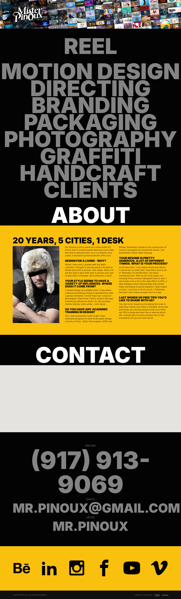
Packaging (90, 122)
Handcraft (90, 173)
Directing (90, 88)
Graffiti (90, 156)
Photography (90, 139)
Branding (90, 105)
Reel (90, 46)
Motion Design (90, 71)
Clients (90, 190)
